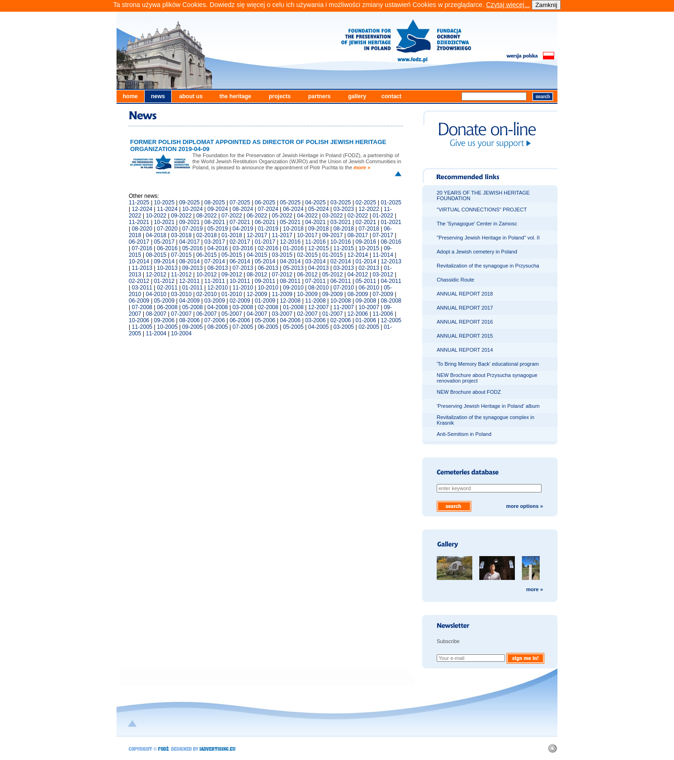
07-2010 (343, 287)
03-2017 (215, 242)
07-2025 (239, 202)
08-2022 (206, 215)
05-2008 (192, 307)
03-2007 (282, 314)
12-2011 (189, 281)
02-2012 (139, 281)
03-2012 (383, 274)
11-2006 (383, 314)
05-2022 (282, 215)
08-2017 (357, 235)
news (158, 96)
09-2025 (189, 202)
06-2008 (167, 307)
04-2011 (391, 281)
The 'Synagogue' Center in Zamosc (477, 223)
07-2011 (315, 281)
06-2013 (268, 268)
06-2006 (239, 320)
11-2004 (156, 333)
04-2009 (189, 300)
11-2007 (343, 307)
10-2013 (167, 268)
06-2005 (268, 327)
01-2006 (366, 320)
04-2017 (189, 242)
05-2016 (192, 248)
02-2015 (307, 255)
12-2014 (357, 255)
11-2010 (243, 287)
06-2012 (307, 274)
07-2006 (215, 320)
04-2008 (217, 307)
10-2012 (206, 274)
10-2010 (268, 287)
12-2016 (290, 242)
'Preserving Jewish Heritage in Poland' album (488, 406)
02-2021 (366, 222)
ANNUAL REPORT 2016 (465, 322)
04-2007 (257, 314)
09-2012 (231, 274)
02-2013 (369, 268)
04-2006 (290, 320)
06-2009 (139, 300)
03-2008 (243, 307)
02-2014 (340, 261)
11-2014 (383, 255)
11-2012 (181, 274)
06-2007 (206, 314)
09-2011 (265, 281)
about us (191, 96)
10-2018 (293, 228)
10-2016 (340, 242)
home (130, 96)
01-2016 (293, 248)
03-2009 (215, 300)
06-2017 (139, 242)
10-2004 (181, 333)
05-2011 (366, 281)
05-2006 (265, 320)
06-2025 (265, 202)
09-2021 (189, 222)
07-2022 (231, 215)
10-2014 (139, 261)
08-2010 (318, 287)
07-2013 (243, 268)
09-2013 (192, 268)
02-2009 (239, 300)
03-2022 (332, 215)
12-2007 (318, 307)
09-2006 (164, 320)
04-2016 (217, 248)
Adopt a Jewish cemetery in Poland (477, 251)
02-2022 (357, 215)
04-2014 (290, 261)
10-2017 (307, 235)
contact (391, 96)
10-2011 (239, 281)
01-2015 (332, 255)
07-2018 (369, 228)
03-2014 (315, 261)
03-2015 (282, 255)
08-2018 (343, 228)
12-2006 (357, 314)
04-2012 (357, 274)
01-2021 (391, 222)
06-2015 (206, 255)
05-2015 (231, 255)
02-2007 (307, 314)
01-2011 (192, 287)
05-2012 (332, 274)
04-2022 (307, 215)
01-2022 (383, 215)
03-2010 (181, 294)
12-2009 (257, 294)
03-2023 (343, 209)
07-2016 (142, 248)
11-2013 (142, 268)
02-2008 (268, 307)
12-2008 (290, 300)
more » (361, 167)
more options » (524, 506)
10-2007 (369, 307)
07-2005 (243, 327)
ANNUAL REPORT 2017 (465, 308)
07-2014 (215, 261)
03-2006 (315, 320)
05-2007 (231, 314)
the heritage (235, 96)
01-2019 (268, 228)
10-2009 (307, 294)
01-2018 (231, 235)
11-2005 (142, 327)
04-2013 (318, 268)
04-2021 (315, 222)
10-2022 (156, 215)
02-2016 (268, 248)
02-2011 (167, 287)
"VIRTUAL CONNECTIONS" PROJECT (482, 209)
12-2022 (369, 209)
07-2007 (181, 314)
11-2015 (343, 248)
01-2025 (391, 202)
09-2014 (164, 261)
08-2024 (243, 209)
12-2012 (156, 274)
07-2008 (142, 307)
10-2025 (164, 202)
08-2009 (357, 294)
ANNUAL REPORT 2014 (465, 350)
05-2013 (293, 268)
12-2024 (142, 209)
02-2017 (239, 242)
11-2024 (167, 209)
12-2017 (257, 235)
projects (280, 96)
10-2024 (192, 209)
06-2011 (340, 281)
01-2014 (366, 261)
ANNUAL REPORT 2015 (465, 336)
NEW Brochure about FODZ (469, 392)
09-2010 (293, 287)
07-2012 (282, 274)
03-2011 (142, 287)
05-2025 (290, 202)
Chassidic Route (455, 279)
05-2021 (290, 222)
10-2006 (139, 320)
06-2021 (265, 222)
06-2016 (167, 248)
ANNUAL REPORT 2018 (465, 294)
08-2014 (189, 261)
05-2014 (265, 261)
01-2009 (265, 300)
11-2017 (282, 235)
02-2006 (340, 320)
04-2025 (315, 202)
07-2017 (383, 235)
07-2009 (383, 294)
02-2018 (206, 235)
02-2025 (366, 202)
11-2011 (215, 281)
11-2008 (315, 300)
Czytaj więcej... (507, 4)
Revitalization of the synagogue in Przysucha (488, 265)
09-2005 (192, 327)
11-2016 (315, 242)
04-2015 (257, 255)
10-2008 (340, 300)
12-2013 (391, 261)
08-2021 (215, 222)
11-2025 (139, 202)
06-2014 (239, 261)
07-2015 (181, 255)
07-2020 (167, 228)
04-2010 (156, 294)
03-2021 (340, 222)
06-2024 (293, 209)
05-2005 (293, 327)
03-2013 (343, 268)
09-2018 (318, 228)
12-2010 (217, 287)
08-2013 (217, 268)
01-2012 (164, 281)
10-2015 (369, 248)
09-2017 (332, 235)
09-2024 (217, 209)
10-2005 (167, 327)
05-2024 (318, 209)
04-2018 (156, 235)
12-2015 (318, 248)
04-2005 (318, 327)
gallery (357, 96)
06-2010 (369, 287)
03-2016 (243, 248)
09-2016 (366, 242)
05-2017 (164, 242)
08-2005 (217, 327)
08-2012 (257, 274)
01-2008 (293, 307)
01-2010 (231, 294)
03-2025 (340, 202)
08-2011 (290, 281)
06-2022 (257, 215)
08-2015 (156, 255)
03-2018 (181, 235)
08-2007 (156, 314)
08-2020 (142, 228)
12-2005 (391, 320)
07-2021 (239, 222)
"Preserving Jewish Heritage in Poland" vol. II (488, 237)
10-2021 (164, 222)
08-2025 (215, 202)
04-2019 (243, 228)
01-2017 (265, 242)
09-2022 (181, 215)
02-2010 (206, 294)
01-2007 (332, 314)
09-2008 (366, 300)
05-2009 (164, 300)
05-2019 (217, 228)
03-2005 (343, 327)
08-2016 (391, 242)
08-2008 (391, 300)
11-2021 (139, 222)
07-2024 (268, 209)
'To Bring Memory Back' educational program (488, 364)
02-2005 (369, 327)
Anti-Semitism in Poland (464, 434)
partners (319, 96)
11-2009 (282, 294)
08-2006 (189, 320)
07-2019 (192, 228)
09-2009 (332, 294)
